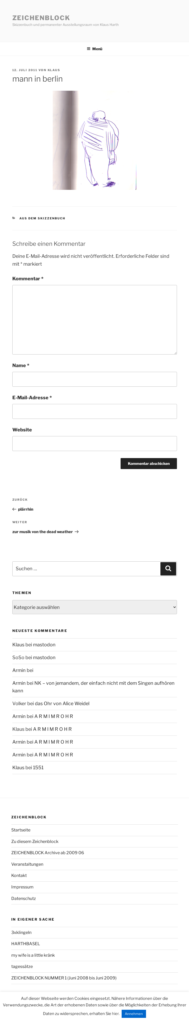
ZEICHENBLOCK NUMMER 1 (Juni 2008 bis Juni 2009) (64, 978)
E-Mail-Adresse (32, 397)
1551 (38, 767)
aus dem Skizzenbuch (42, 218)
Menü (94, 49)
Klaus (54, 70)
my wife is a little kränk (33, 955)
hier (115, 1013)
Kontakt (19, 875)
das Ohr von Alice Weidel (62, 703)
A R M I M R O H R (53, 716)
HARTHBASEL (25, 943)
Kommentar (28, 278)
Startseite (20, 830)
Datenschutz (23, 898)
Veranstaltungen (27, 864)
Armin (19, 670)
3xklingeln (21, 932)
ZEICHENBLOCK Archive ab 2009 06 (47, 852)
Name (20, 365)
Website (22, 429)
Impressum (22, 887)
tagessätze (22, 966)
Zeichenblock (41, 18)
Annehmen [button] (134, 1014)
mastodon (44, 644)
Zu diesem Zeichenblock (34, 841)
